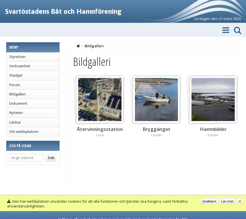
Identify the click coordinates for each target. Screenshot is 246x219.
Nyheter (16, 112)
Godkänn (209, 201)
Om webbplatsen (24, 131)
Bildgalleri (17, 94)
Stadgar (16, 75)
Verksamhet (19, 65)
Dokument (18, 103)
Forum (14, 84)
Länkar (15, 122)
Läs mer (227, 201)
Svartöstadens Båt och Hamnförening (63, 11)
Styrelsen (17, 56)
